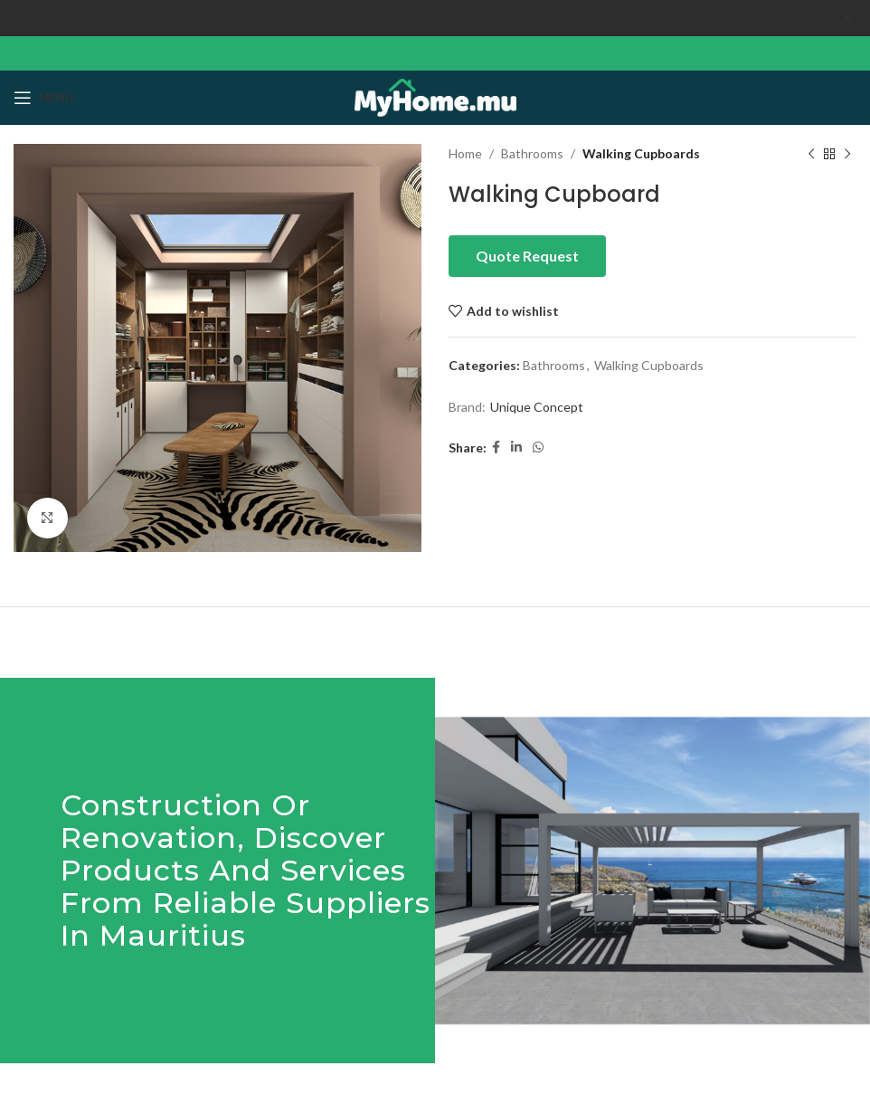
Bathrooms (532, 153)
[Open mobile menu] (44, 98)
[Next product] (847, 154)
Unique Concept (536, 406)
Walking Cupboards (641, 153)
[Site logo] (435, 95)
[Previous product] (811, 154)
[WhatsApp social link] (538, 447)
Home (465, 153)
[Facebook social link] (496, 447)
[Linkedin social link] (516, 447)
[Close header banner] (847, 18)
